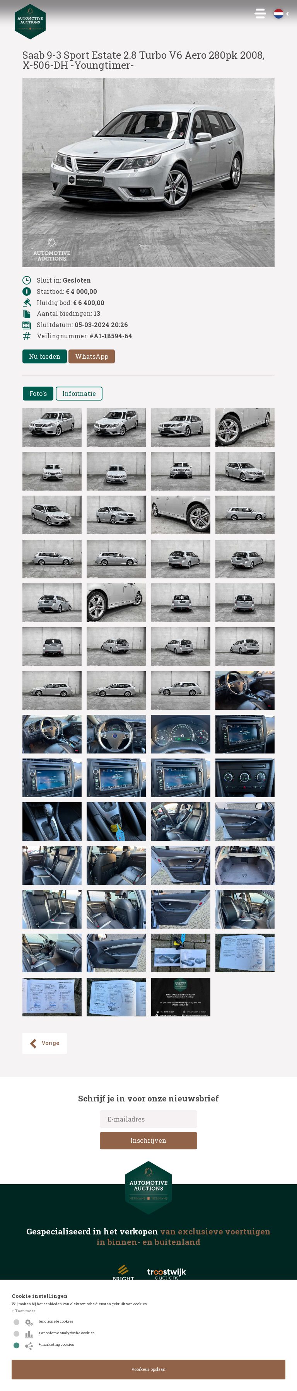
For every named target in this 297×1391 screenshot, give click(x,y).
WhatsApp (91, 356)
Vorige (43, 1043)
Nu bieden (44, 356)
